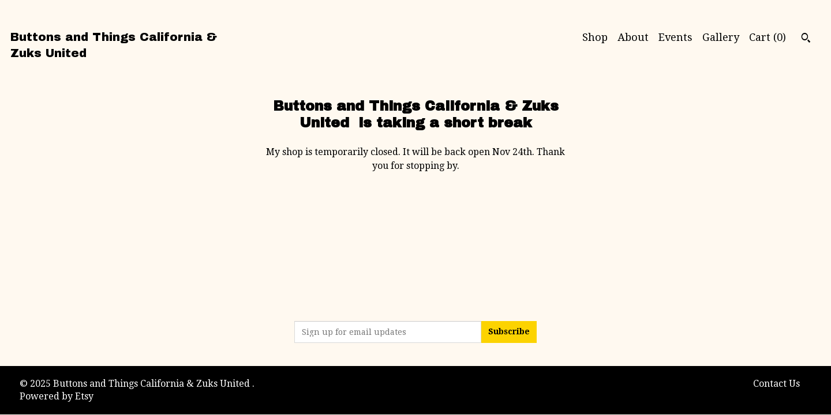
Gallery (720, 37)
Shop (595, 37)
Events (675, 37)
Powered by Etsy (56, 396)
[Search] (806, 39)
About (633, 37)
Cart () (767, 37)
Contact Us (776, 383)
